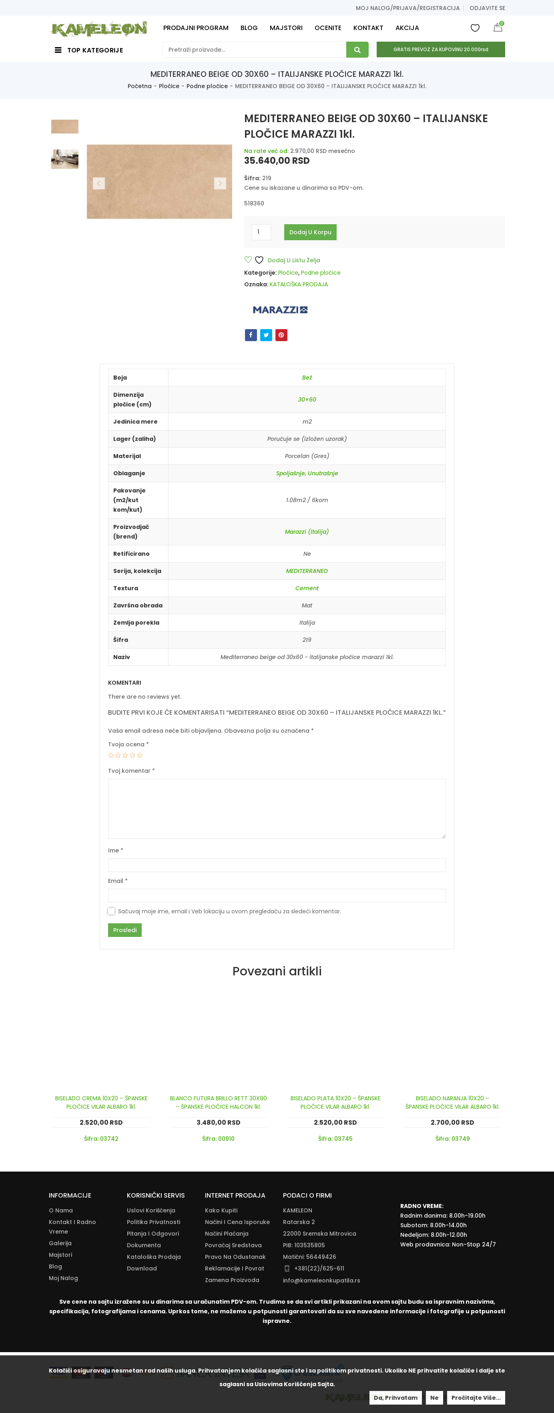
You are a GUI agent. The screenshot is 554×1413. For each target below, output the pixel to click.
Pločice (169, 86)
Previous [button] (99, 183)
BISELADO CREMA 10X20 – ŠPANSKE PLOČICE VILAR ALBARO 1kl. (101, 1102)
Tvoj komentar (131, 771)
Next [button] (220, 183)
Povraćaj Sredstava (233, 1245)
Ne (434, 1398)
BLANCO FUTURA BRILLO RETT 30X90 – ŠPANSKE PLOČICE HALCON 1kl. (218, 1102)
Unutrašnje (323, 473)
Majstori (60, 1255)
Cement (307, 588)
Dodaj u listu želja (287, 260)
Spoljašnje (290, 473)
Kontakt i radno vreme (72, 1227)
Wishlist (475, 28)
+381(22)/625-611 (319, 1268)
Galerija (60, 1243)
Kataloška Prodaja (154, 1257)
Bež (307, 378)
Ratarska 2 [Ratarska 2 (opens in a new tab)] (299, 1222)
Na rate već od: (266, 151)
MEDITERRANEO (307, 571)
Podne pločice (207, 86)
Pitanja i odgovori (153, 1234)
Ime (115, 850)
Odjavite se (487, 8)
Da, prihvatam (396, 1398)
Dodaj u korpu (310, 232)
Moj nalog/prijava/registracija (408, 8)
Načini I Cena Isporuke (237, 1222)
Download (142, 1268)
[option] (65, 127)
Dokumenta (144, 1245)
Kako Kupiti (221, 1210)
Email (118, 881)
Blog (55, 1266)
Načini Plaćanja (227, 1234)
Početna (140, 86)
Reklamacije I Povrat (234, 1268)
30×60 (307, 400)
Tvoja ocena (128, 744)
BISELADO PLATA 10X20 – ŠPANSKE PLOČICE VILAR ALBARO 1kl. (336, 1102)
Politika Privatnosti (153, 1222)
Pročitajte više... (476, 1398)
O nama (61, 1210)
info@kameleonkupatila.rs (321, 1280)
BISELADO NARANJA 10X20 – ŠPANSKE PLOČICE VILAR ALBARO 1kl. (452, 1102)
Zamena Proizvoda (232, 1280)
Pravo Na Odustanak (235, 1257)
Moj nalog (63, 1278)
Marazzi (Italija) (307, 532)
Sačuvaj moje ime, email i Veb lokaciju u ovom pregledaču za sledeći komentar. (229, 911)
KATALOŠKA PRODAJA (299, 284)
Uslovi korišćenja (151, 1210)
